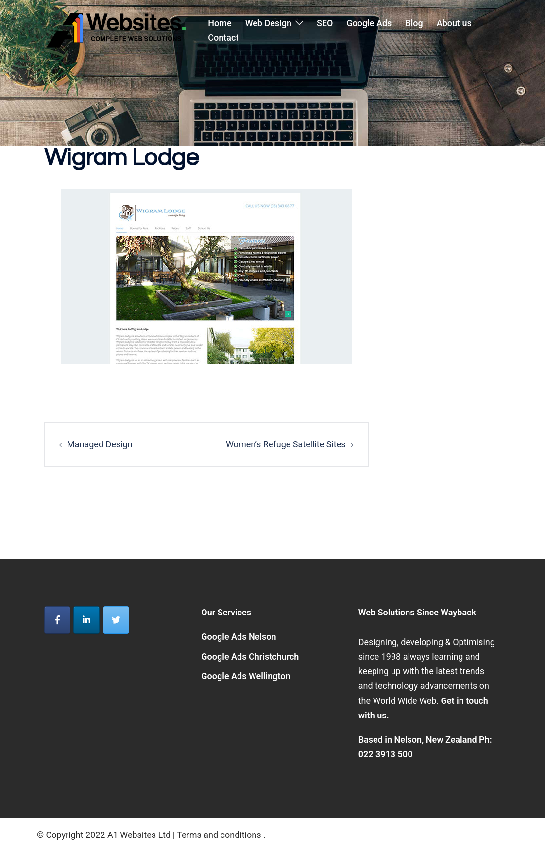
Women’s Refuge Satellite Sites (286, 444)
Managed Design (100, 444)
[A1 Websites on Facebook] (57, 620)
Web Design (268, 23)
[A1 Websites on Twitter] (116, 620)
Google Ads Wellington (245, 676)
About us (454, 23)
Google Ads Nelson (238, 636)
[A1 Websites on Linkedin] (86, 620)
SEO (325, 23)
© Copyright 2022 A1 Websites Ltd (105, 835)
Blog (414, 23)
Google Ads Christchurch (250, 656)
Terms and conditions (219, 835)
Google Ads (369, 23)
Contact (223, 38)
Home (219, 23)
